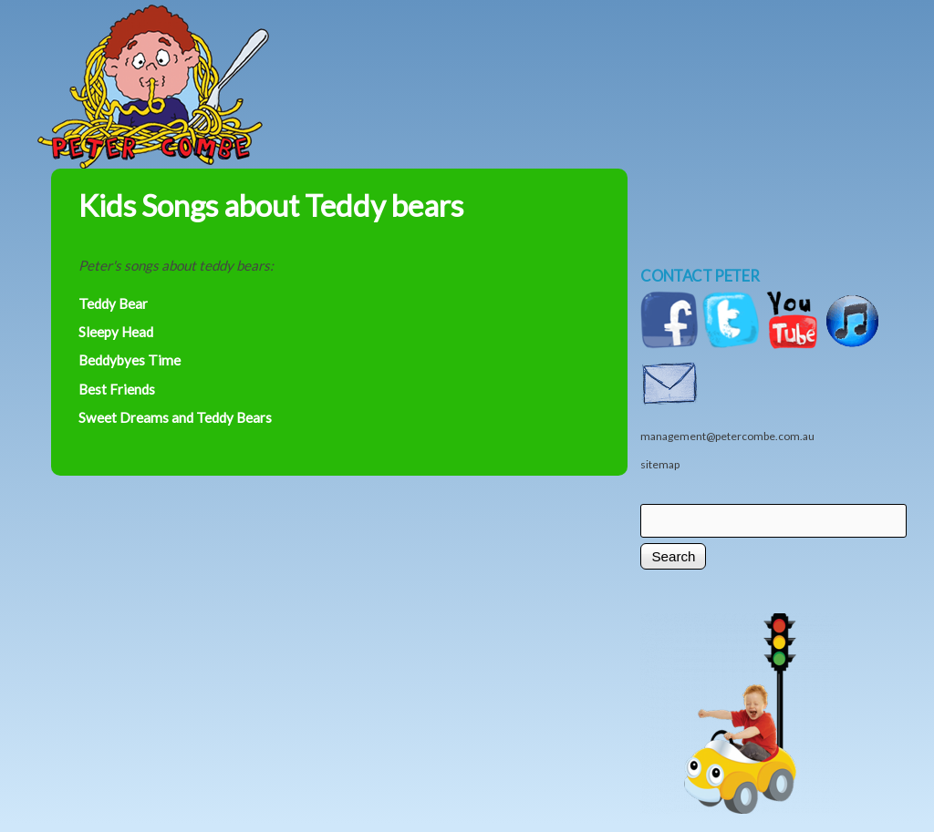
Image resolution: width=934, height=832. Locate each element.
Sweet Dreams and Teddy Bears (175, 417)
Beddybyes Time (129, 360)
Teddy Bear (113, 303)
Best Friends (116, 389)
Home (215, 52)
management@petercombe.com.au (727, 436)
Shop (694, 52)
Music (402, 52)
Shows (594, 52)
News (493, 52)
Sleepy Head (115, 332)
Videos (785, 52)
